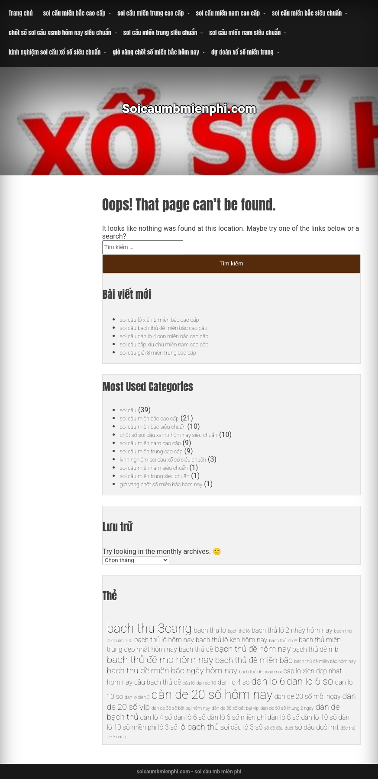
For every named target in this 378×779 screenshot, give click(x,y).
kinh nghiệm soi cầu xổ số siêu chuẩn (54, 52)
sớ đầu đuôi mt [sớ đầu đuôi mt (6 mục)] (317, 727)
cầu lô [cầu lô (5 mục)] (188, 683)
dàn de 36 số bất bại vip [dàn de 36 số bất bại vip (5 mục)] (235, 708)
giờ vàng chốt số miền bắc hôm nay (156, 52)
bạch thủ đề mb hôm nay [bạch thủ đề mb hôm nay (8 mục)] (160, 660)
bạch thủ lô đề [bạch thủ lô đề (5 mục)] (283, 640)
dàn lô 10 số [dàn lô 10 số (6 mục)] (318, 717)
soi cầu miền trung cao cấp (150, 13)
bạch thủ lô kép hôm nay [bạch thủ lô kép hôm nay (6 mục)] (231, 640)
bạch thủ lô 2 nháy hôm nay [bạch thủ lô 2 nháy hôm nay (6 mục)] (292, 630)
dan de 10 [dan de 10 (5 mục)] (206, 683)
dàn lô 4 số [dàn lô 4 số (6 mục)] (156, 717)
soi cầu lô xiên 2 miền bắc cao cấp (171, 319)
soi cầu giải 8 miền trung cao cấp (169, 352)
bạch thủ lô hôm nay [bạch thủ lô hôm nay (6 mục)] (164, 640)
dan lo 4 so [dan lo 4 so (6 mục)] (234, 682)
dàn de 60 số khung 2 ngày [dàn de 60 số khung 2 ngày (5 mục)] (286, 708)
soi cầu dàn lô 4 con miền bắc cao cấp (177, 336)
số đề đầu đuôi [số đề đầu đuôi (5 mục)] (278, 728)
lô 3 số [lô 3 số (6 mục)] (167, 727)
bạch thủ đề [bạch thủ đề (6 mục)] (196, 649)
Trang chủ (20, 13)
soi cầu (130, 410)
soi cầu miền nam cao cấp (228, 13)
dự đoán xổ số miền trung (242, 52)
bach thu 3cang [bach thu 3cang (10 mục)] (149, 628)
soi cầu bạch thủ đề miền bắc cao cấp (176, 327)
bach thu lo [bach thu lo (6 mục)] (210, 630)
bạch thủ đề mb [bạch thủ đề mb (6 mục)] (315, 649)
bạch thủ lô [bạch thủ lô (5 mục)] (239, 631)
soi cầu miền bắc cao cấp (74, 13)
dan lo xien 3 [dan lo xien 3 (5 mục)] (137, 697)
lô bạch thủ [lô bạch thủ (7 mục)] (199, 727)
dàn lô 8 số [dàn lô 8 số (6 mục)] (284, 717)
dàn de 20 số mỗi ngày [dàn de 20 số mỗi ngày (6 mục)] (307, 696)
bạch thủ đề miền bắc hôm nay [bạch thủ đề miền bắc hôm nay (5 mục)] (325, 661)
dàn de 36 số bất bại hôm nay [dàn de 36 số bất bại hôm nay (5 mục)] (181, 708)
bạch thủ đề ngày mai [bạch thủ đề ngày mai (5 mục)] (260, 672)
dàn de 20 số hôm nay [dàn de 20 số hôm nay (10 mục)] (211, 694)
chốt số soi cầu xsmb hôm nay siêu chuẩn (60, 32)
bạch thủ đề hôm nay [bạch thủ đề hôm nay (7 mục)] (253, 649)
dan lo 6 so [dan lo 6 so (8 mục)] (310, 681)
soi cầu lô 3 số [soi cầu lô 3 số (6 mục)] (241, 727)
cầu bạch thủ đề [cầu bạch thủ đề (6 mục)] (157, 682)
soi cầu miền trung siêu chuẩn (160, 32)
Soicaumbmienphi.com (189, 114)
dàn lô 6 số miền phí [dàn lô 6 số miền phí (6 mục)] (236, 717)
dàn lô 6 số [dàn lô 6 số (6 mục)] (190, 717)
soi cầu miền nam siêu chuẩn (245, 32)
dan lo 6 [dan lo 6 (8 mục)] (268, 681)
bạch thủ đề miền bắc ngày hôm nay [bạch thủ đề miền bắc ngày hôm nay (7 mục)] (172, 671)
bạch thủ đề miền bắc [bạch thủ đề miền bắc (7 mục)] (254, 660)
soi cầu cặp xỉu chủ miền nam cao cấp (177, 344)
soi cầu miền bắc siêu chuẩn (307, 13)
